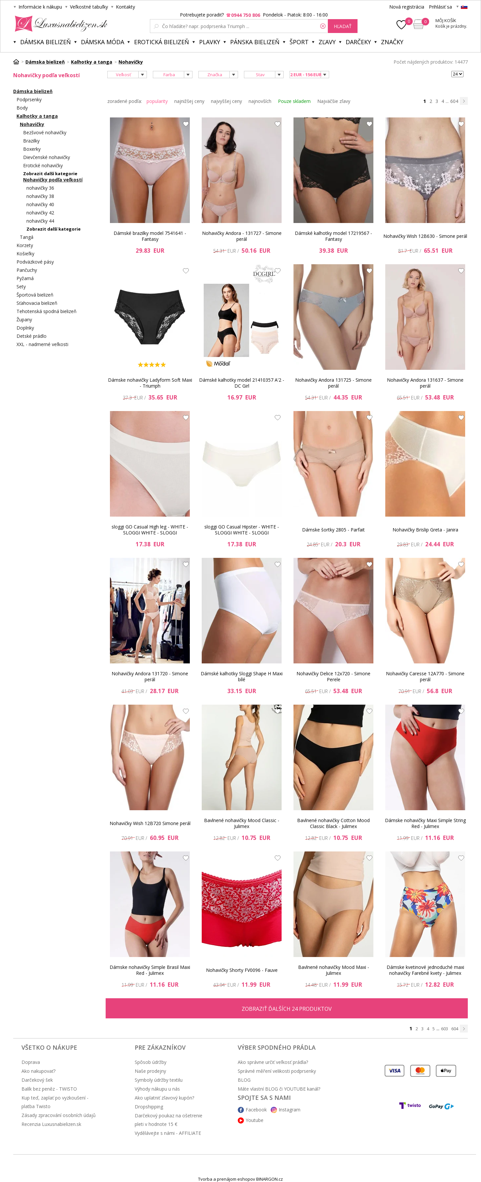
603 (444, 1029)
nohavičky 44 (40, 221)
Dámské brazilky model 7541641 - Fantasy (150, 236)
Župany (24, 319)
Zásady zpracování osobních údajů (58, 1115)
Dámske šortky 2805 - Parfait (333, 530)
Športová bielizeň (35, 295)
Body (22, 108)
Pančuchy (27, 270)
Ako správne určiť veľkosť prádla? (273, 1062)
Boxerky (32, 149)
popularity (157, 101)
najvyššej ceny (226, 101)
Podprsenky (29, 99)
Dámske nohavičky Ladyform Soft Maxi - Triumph (150, 383)
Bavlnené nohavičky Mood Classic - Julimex (241, 823)
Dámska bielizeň (45, 42)
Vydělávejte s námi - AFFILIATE (168, 1133)
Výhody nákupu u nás (157, 1089)
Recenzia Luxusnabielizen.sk (51, 1124)
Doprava (30, 1062)
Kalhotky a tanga (37, 116)
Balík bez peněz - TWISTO (49, 1089)
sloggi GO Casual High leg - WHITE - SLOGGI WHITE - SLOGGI (150, 530)
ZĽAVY (327, 42)
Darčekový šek (37, 1080)
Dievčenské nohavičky (46, 157)
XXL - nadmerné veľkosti (42, 344)
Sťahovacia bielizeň (37, 303)
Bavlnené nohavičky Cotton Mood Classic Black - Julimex (333, 823)
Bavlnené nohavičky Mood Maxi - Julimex (333, 970)
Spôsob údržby (150, 1062)
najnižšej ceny (189, 101)
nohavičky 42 (40, 212)
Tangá (26, 237)
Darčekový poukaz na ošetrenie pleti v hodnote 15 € (168, 1119)
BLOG (244, 1080)
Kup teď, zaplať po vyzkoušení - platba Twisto (54, 1102)
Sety (21, 286)
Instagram (289, 1109)
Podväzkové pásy (35, 262)
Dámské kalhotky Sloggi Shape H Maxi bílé (242, 676)
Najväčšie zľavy (333, 101)
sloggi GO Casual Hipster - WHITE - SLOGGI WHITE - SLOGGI (241, 530)
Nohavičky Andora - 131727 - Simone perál (242, 236)
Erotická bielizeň (161, 42)
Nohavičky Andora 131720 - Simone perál (150, 676)
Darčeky (358, 42)
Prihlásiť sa (440, 7)
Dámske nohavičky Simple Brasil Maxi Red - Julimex (150, 970)
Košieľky (25, 253)
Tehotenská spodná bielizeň (47, 311)
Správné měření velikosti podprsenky (277, 1071)
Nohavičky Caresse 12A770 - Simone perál (425, 676)
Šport (299, 42)
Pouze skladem (294, 101)
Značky (392, 42)
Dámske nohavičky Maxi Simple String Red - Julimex (425, 823)
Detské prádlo (32, 336)
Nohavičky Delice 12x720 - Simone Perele (333, 676)
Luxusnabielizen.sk (60, 24)
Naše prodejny (150, 1071)
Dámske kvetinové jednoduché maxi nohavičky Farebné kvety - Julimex (425, 970)
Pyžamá (25, 278)
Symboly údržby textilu (159, 1080)
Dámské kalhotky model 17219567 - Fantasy (333, 236)
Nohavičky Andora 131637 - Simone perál (425, 383)
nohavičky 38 (40, 196)
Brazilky (31, 141)
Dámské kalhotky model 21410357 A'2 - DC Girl (241, 383)
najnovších (260, 101)
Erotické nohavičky (43, 165)
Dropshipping (149, 1106)
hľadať (343, 26)
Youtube (254, 1120)
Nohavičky (32, 124)
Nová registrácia (406, 7)
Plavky (209, 42)
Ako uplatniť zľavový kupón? (164, 1098)
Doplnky (25, 328)
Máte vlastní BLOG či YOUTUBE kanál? (279, 1089)
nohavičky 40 (40, 204)
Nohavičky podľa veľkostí (53, 179)
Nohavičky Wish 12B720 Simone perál (150, 823)
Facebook (256, 1109)
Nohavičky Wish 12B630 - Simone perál (425, 236)
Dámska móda (102, 42)
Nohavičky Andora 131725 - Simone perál (333, 383)
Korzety (25, 245)
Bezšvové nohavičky (44, 132)
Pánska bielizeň (255, 42)
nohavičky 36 (40, 188)
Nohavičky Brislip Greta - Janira (425, 530)
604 (454, 101)
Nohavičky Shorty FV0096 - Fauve (242, 970)
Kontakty (125, 7)
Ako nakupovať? (38, 1071)
